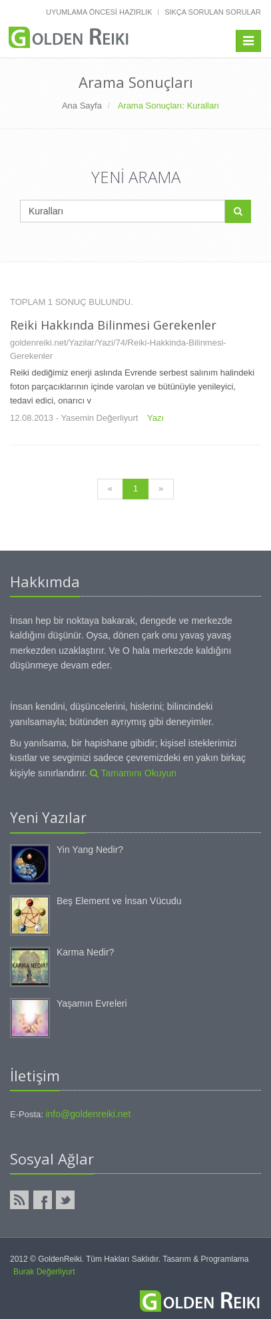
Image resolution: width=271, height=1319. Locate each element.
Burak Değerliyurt (44, 1271)
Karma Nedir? (85, 952)
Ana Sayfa (82, 106)
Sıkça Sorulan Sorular (212, 12)
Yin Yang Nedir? (90, 849)
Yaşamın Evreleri (92, 1003)
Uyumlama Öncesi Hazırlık (99, 12)
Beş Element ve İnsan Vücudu (119, 901)
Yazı (155, 418)
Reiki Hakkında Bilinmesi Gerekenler (113, 325)
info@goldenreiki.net (88, 1114)
